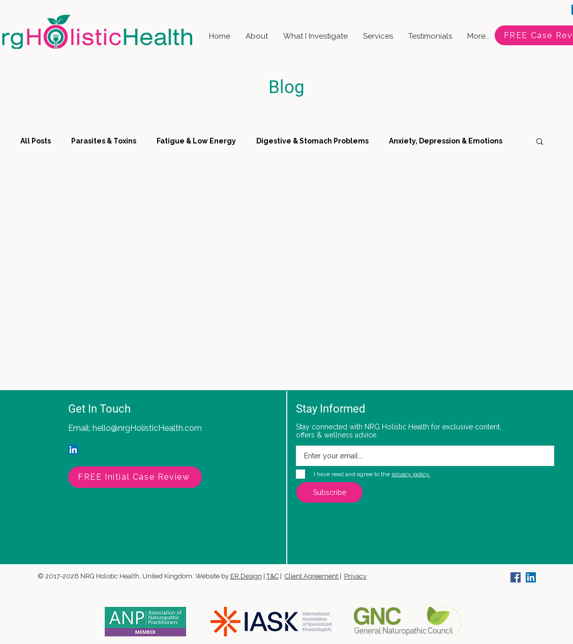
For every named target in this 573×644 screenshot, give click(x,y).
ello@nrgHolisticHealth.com (149, 428)
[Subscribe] (329, 492)
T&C (272, 576)
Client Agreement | (313, 576)
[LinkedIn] (73, 450)
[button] (540, 142)
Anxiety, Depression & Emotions (445, 141)
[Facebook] (515, 577)
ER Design (246, 576)
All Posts (35, 141)
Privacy (355, 576)
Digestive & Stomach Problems (312, 141)
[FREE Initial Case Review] (135, 477)
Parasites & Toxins (103, 141)
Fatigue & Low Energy (196, 141)
